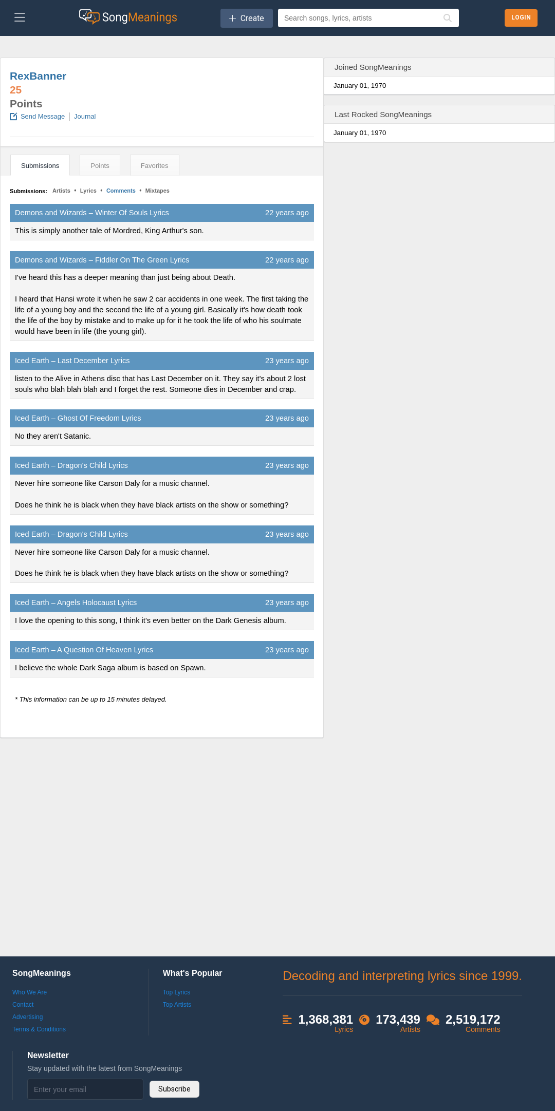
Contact (22, 1004)
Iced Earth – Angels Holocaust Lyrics (76, 602)
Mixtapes (157, 190)
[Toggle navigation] (19, 18)
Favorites (155, 166)
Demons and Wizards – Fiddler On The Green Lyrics (102, 260)
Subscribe (174, 1089)
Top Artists (177, 1004)
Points (99, 166)
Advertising (27, 1017)
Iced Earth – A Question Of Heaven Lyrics (84, 650)
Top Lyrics (177, 992)
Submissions (40, 166)
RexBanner (38, 76)
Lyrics (88, 190)
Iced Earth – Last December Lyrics (72, 360)
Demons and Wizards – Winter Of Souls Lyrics (92, 213)
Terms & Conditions (39, 1029)
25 (16, 90)
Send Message (43, 116)
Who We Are (29, 992)
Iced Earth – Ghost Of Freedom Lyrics (78, 418)
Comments (121, 190)
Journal (85, 116)
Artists (61, 190)
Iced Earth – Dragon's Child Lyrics (71, 465)
